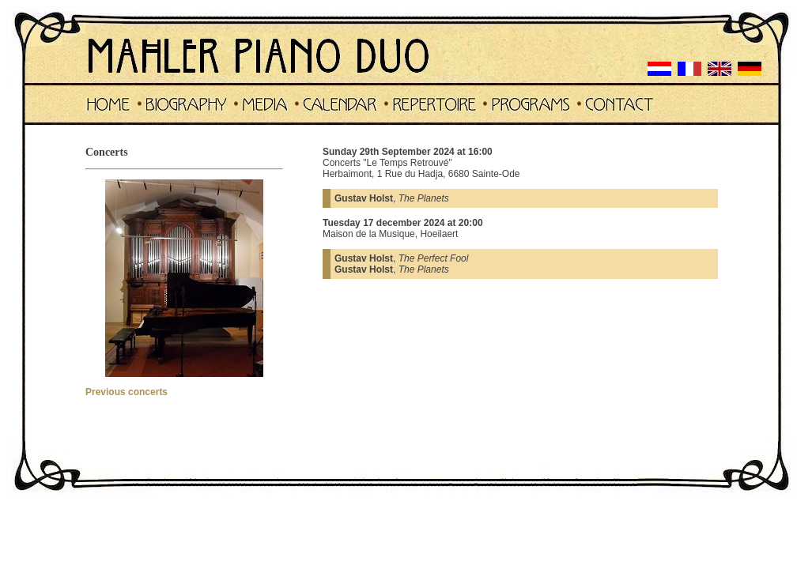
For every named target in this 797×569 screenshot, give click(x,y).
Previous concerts (126, 392)
